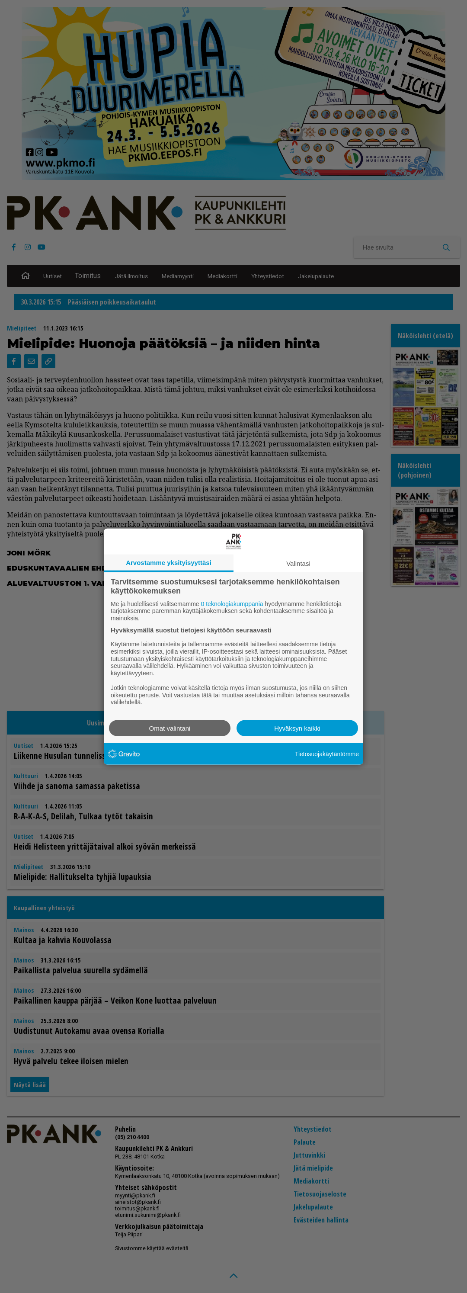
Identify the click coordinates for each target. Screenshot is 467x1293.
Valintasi (298, 563)
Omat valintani (170, 728)
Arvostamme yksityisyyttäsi (168, 562)
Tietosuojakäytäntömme (327, 753)
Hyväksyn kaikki (297, 728)
